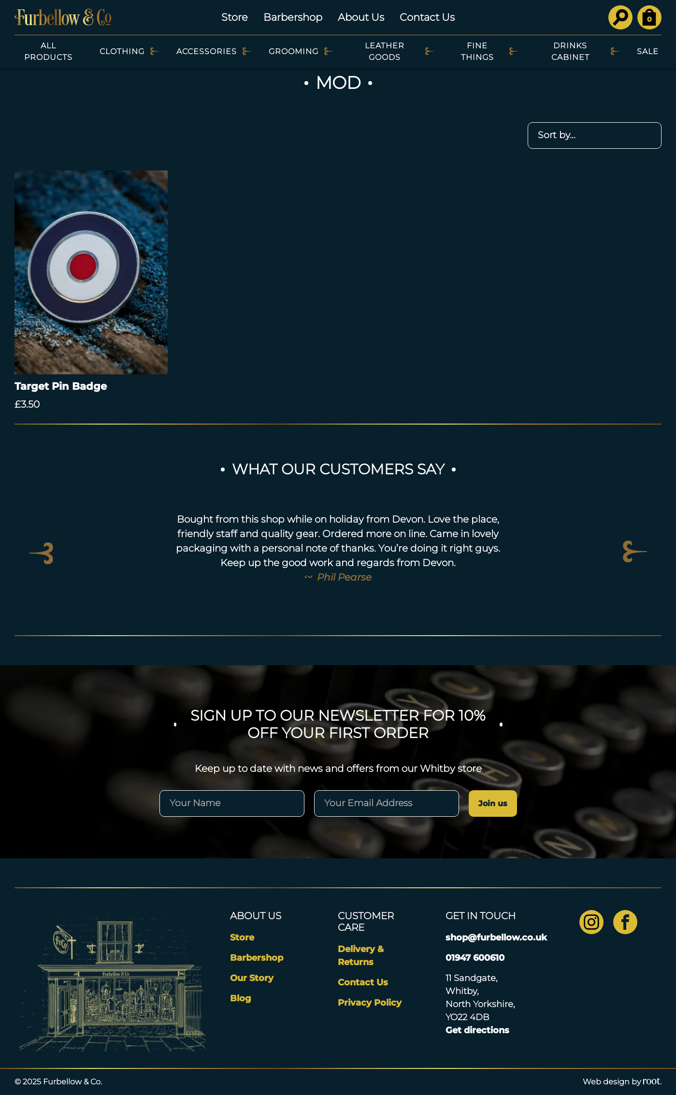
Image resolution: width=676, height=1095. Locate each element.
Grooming (293, 51)
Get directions (477, 1030)
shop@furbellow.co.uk (496, 937)
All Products (48, 51)
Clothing (122, 51)
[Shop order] (595, 135)
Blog (240, 998)
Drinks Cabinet (570, 51)
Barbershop (292, 17)
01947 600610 (475, 958)
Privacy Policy (370, 1002)
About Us (361, 17)
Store (234, 17)
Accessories (206, 51)
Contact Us (427, 17)
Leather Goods (384, 51)
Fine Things (477, 51)
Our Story (251, 978)
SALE (648, 51)
